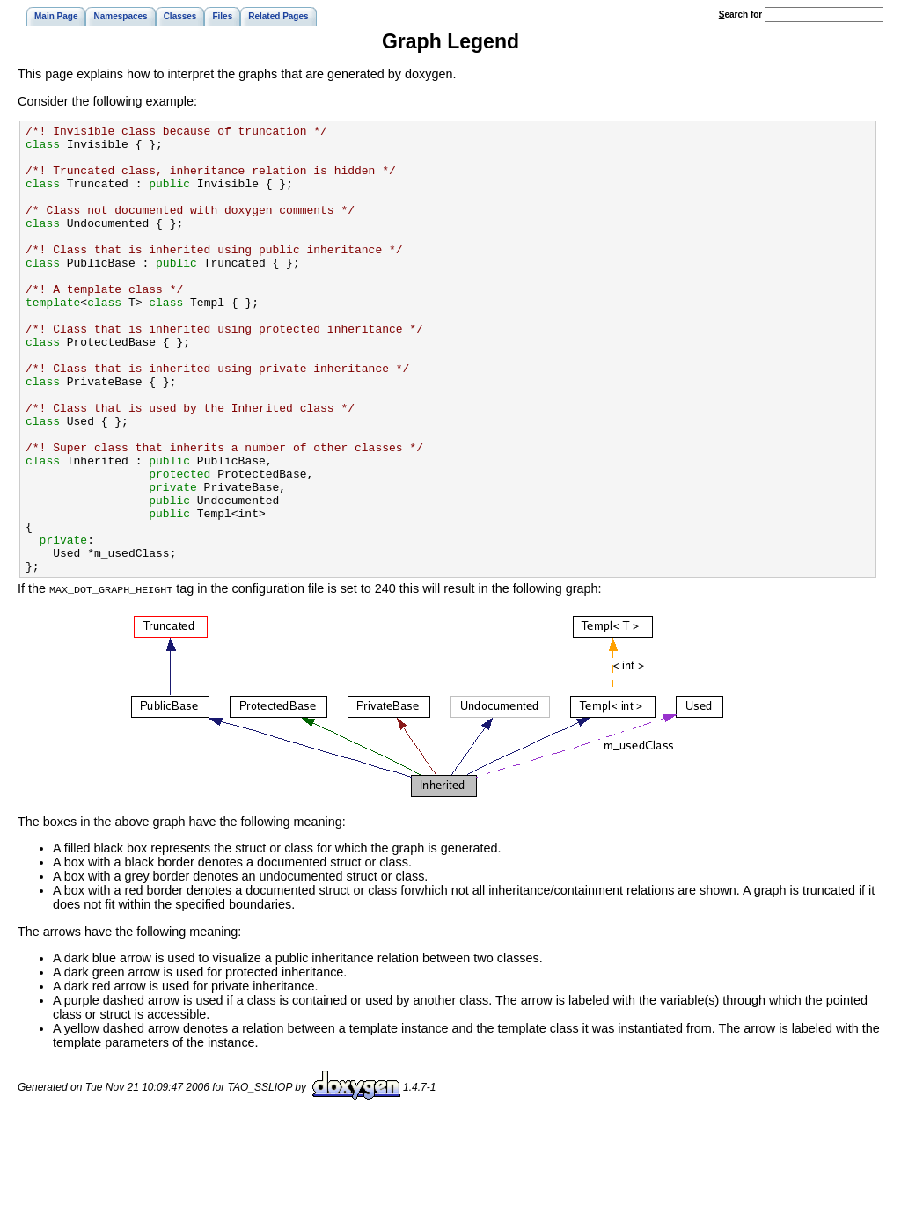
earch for (740, 14)
